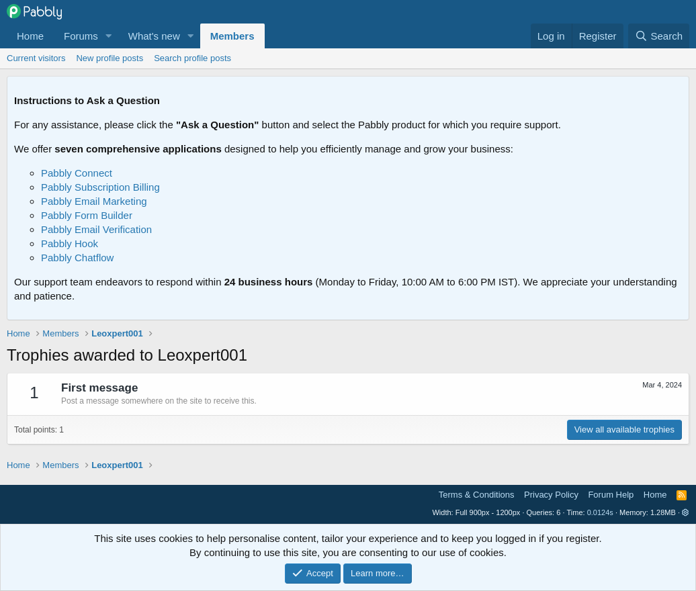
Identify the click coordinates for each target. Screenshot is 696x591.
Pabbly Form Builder (86, 215)
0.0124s (600, 512)
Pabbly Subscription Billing (100, 187)
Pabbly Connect (76, 173)
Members (232, 36)
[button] (108, 36)
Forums (81, 36)
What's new (154, 36)
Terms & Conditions (477, 495)
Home (30, 36)
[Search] (658, 36)
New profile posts (109, 58)
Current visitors (36, 58)
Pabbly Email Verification (96, 229)
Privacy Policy (551, 495)
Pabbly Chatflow (77, 257)
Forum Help (611, 495)
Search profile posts (192, 58)
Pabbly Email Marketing (94, 201)
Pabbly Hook (69, 243)
